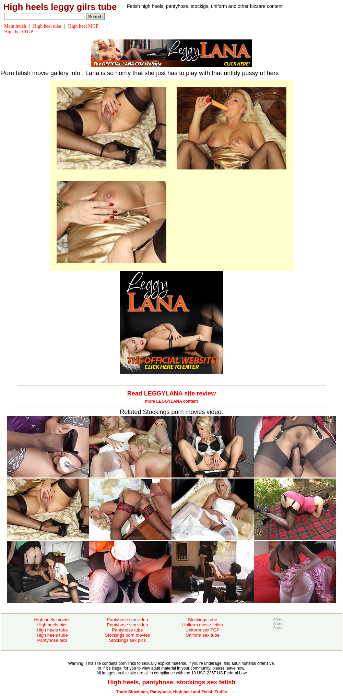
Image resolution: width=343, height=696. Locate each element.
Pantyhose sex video (127, 619)
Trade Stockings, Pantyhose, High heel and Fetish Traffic (171, 691)
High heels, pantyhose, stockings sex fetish (171, 682)
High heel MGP (83, 26)
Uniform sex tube (202, 635)
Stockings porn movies (127, 635)
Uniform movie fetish (202, 624)
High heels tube (52, 630)
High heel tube (47, 26)
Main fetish (15, 26)
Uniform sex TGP (203, 630)
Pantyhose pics (52, 640)
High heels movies (52, 619)
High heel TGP (18, 31)
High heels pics (52, 624)
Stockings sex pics (127, 640)
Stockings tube (202, 619)
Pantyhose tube (127, 630)
